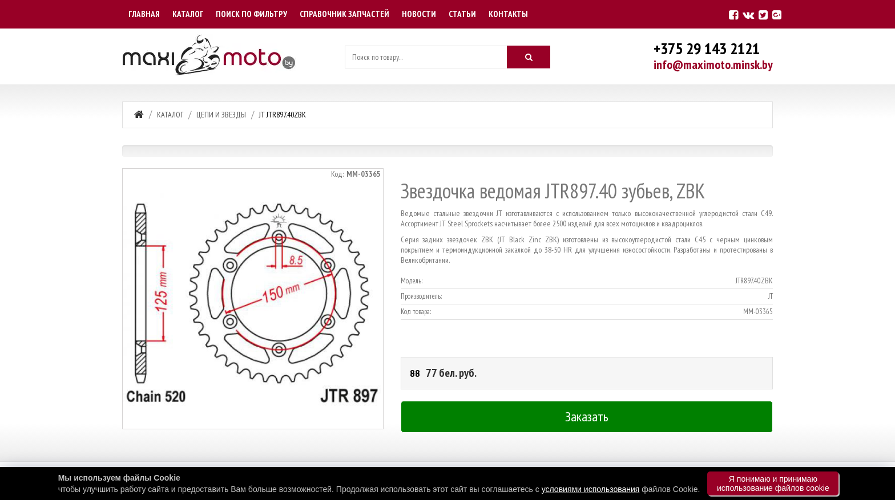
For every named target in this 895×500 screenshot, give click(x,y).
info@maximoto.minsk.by (713, 64)
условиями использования (591, 489)
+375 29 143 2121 (707, 48)
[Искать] (528, 57)
